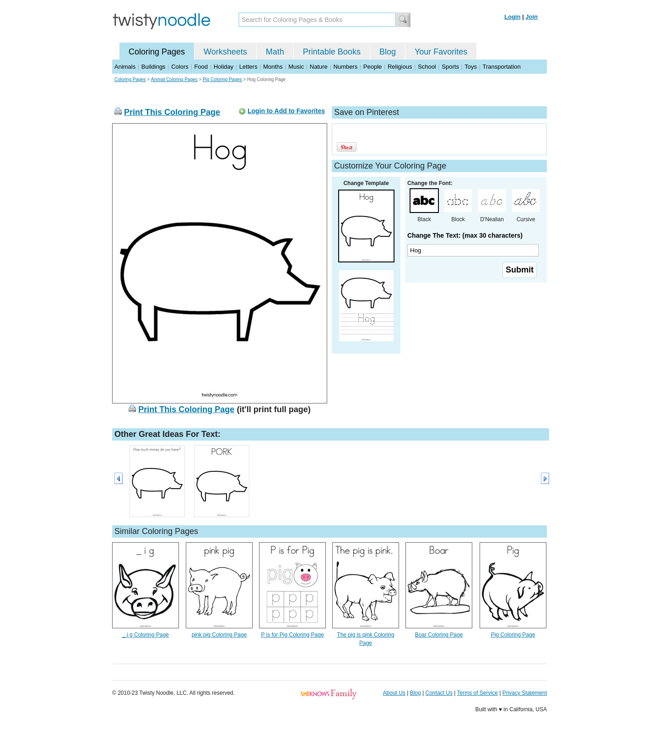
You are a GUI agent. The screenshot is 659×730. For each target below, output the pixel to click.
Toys (471, 66)
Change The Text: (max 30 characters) (465, 235)
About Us (394, 693)
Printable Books (332, 51)
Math (275, 51)
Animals (124, 66)
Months (273, 66)
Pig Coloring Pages (222, 79)
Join (531, 16)
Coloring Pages (157, 51)
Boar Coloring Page (439, 635)
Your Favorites (441, 51)
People (372, 66)
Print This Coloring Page (172, 112)
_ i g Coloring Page (145, 635)
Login (512, 16)
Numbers (345, 66)
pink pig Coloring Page (219, 635)
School (427, 66)
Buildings (153, 66)
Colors (180, 66)
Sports (450, 66)
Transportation (501, 66)
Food (201, 66)
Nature (319, 66)
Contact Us (439, 693)
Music (296, 66)
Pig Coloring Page (513, 635)
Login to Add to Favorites (286, 110)
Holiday (223, 66)
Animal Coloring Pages (174, 79)
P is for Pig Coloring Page (292, 635)
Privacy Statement (524, 693)
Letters (248, 66)
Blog (387, 51)
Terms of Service (477, 693)
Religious (400, 66)
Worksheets (225, 51)
